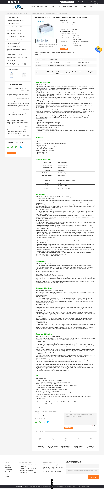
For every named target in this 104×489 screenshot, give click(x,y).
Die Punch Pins (11, 60)
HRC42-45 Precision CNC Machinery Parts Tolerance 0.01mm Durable (40, 447)
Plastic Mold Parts (12, 43)
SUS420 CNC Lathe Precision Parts (52, 471)
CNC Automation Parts (13, 54)
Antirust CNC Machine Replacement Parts (67, 401)
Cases (90, 6)
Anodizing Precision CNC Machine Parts (44, 403)
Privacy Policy (19, 486)
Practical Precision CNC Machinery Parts (47, 401)
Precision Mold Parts (13, 33)
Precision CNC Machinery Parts (23, 13)
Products (40, 6)
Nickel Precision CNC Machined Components (28, 465)
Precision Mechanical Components (17, 49)
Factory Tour (56, 6)
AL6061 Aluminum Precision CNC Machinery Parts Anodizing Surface (65, 447)
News (85, 6)
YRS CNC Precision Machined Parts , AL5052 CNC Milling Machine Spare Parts (53, 447)
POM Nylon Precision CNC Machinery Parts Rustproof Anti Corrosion (91, 447)
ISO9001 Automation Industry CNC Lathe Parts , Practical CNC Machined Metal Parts (53, 468)
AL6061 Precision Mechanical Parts (29, 472)
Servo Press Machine (13, 30)
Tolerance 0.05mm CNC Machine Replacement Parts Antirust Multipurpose (78, 447)
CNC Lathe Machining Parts (14, 36)
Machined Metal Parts (13, 27)
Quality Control (67, 6)
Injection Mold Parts (12, 46)
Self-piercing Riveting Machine (15, 64)
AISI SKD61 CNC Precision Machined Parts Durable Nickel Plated (29, 469)
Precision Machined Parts (14, 20)
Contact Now (64, 48)
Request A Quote (86, 1)
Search (76, 1)
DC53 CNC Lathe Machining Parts (51, 465)
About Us (47, 6)
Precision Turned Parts (13, 40)
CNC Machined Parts (13, 24)
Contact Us (78, 6)
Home (33, 6)
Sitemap (7, 476)
